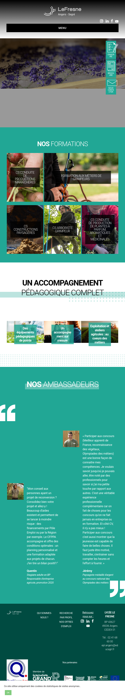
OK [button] (8, 692)
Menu (62, 28)
